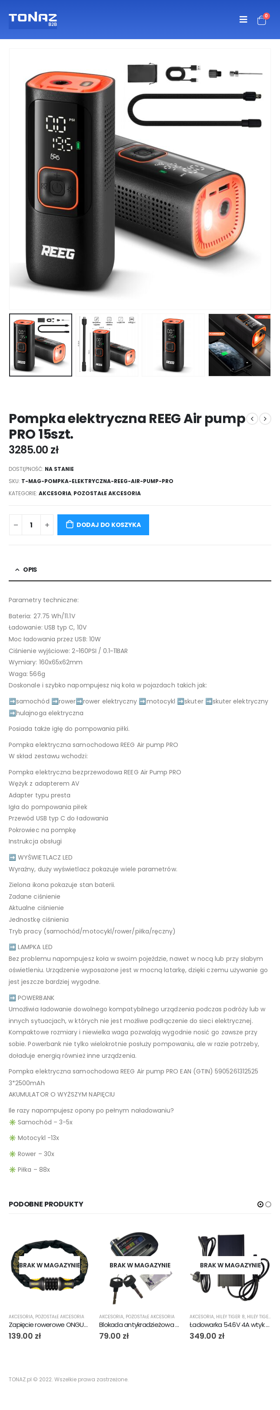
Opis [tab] (30, 569)
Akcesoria (55, 493)
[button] (260, 1204)
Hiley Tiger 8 (230, 1316)
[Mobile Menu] (243, 19)
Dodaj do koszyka (109, 524)
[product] (49, 1265)
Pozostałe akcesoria (107, 493)
